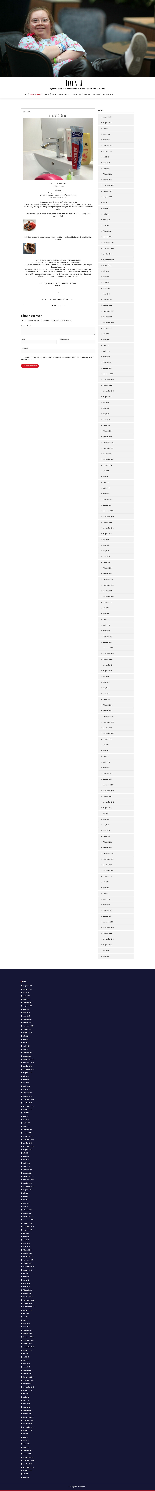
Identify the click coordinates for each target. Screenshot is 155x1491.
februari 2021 (107, 231)
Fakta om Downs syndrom (61, 94)
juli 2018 (106, 402)
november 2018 (108, 379)
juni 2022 (106, 157)
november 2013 (108, 722)
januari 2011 (107, 916)
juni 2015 (106, 614)
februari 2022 (107, 174)
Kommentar (26, 326)
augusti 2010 (107, 945)
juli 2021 (106, 203)
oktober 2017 (107, 454)
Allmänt (46, 94)
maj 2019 (106, 345)
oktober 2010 (107, 933)
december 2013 (108, 716)
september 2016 (108, 528)
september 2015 (108, 596)
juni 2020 (106, 277)
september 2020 (108, 260)
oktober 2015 (107, 591)
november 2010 (108, 928)
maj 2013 (106, 756)
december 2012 (108, 785)
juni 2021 (106, 208)
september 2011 (108, 870)
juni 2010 (106, 956)
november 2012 (108, 791)
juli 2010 (106, 950)
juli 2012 (106, 813)
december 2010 (108, 922)
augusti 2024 (107, 117)
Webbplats (25, 348)
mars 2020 (106, 294)
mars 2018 (106, 425)
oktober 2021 (107, 191)
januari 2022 (107, 180)
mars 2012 (106, 836)
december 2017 (108, 442)
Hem (25, 94)
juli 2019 (106, 334)
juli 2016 (106, 539)
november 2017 (108, 448)
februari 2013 (107, 773)
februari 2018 (107, 431)
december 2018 (108, 374)
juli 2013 (106, 745)
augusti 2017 (107, 465)
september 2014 (108, 665)
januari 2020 (107, 305)
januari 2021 (107, 237)
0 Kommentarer (59, 306)
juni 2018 (106, 408)
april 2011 (106, 899)
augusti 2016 (107, 534)
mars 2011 (106, 905)
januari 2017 (107, 505)
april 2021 (106, 220)
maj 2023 (106, 128)
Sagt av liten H (108, 94)
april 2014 (106, 694)
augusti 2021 (107, 197)
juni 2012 (106, 819)
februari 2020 (107, 300)
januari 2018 (107, 437)
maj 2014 (106, 688)
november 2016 (108, 517)
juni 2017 (106, 477)
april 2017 (106, 488)
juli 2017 (106, 471)
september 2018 (108, 391)
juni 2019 (106, 340)
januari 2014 (107, 711)
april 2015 (106, 625)
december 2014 (108, 648)
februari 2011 (107, 910)
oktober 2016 (107, 522)
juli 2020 (106, 271)
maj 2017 (106, 482)
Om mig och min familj (92, 94)
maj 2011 (106, 893)
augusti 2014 (107, 671)
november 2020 (108, 248)
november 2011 (108, 859)
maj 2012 (106, 825)
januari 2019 (107, 368)
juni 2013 (106, 751)
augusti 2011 (107, 876)
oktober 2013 (107, 728)
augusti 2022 (107, 151)
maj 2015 (106, 619)
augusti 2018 (107, 397)
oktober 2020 (107, 254)
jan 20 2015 (27, 112)
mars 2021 (106, 225)
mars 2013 (106, 768)
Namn (23, 339)
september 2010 (108, 939)
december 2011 (108, 853)
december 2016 (108, 511)
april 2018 (106, 420)
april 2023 (106, 134)
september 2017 (108, 459)
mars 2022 (106, 168)
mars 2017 (106, 494)
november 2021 (108, 185)
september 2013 (108, 733)
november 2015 (108, 585)
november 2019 (108, 311)
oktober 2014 (107, 659)
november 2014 (108, 654)
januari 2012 (107, 848)
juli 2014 (106, 676)
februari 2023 (107, 145)
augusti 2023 (107, 123)
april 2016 (106, 557)
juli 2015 (106, 608)
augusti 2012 (107, 808)
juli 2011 (106, 882)
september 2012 (108, 802)
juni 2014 (106, 682)
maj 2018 (106, 414)
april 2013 (106, 762)
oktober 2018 (107, 385)
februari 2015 (107, 636)
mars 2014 (106, 699)
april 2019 (106, 351)
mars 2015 (106, 631)
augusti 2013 (107, 739)
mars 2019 (106, 357)
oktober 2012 (107, 796)
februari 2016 (107, 568)
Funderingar (77, 94)
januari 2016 (107, 574)
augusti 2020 (107, 265)
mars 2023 (106, 140)
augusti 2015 (107, 602)
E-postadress (64, 339)
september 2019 (108, 322)
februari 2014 (107, 705)
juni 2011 (106, 888)
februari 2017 (107, 499)
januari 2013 (107, 779)
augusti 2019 (107, 328)
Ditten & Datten (35, 94)
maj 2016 (106, 551)
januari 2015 (107, 642)
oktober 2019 (107, 317)
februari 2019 (107, 362)
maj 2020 (106, 282)
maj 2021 (106, 214)
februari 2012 (107, 842)
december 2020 (108, 242)
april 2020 (106, 288)
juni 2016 (106, 545)
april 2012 (106, 831)
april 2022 (106, 163)
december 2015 (108, 579)
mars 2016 (106, 562)
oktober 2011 (107, 865)
